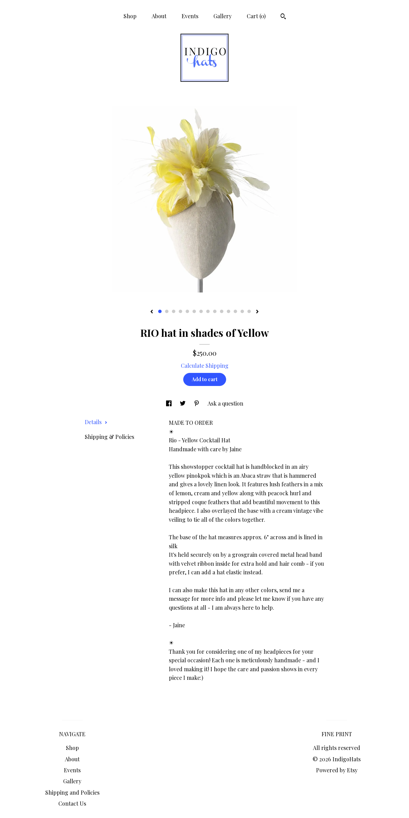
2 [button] (166, 311)
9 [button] (215, 311)
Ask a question (225, 403)
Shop (130, 16)
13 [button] (242, 311)
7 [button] (201, 311)
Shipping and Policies (72, 792)
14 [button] (249, 311)
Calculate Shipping (205, 365)
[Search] (283, 17)
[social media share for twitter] (183, 403)
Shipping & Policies (109, 436)
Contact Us (72, 803)
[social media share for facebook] (169, 403)
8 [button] (208, 311)
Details (96, 421)
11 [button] (228, 311)
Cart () (256, 16)
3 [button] (173, 311)
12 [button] (235, 311)
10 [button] (221, 311)
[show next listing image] (257, 312)
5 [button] (187, 311)
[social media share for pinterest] (197, 403)
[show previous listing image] (151, 312)
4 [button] (180, 311)
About (159, 16)
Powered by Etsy (337, 770)
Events (190, 16)
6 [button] (194, 311)
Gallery (222, 16)
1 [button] (160, 311)
